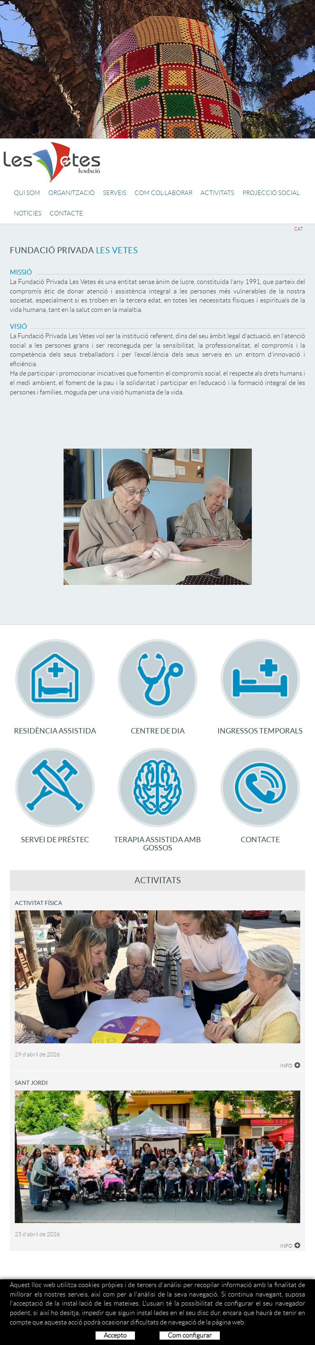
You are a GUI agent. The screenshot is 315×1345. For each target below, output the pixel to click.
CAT (298, 228)
